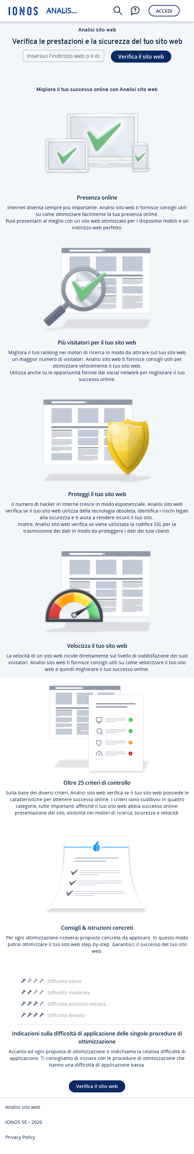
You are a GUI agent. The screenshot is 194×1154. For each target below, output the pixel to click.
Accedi (164, 11)
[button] (118, 10)
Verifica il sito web (141, 56)
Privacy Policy (20, 1137)
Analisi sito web (63, 10)
